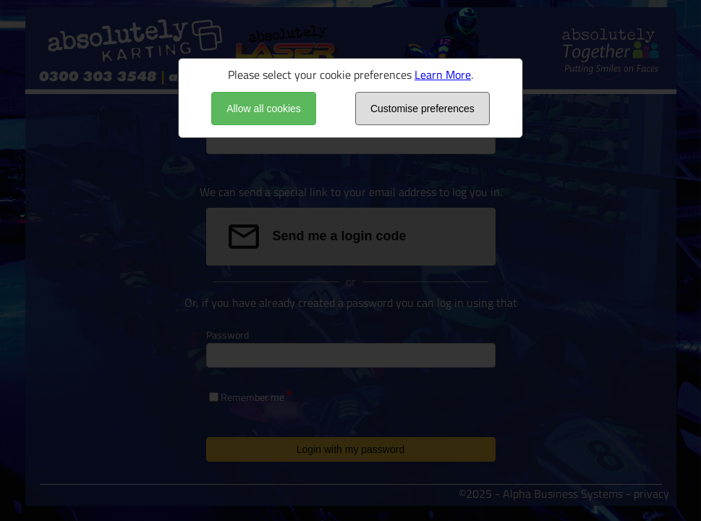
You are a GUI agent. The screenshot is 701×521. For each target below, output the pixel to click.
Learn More (443, 74)
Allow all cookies (263, 108)
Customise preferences (422, 108)
